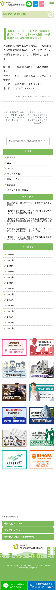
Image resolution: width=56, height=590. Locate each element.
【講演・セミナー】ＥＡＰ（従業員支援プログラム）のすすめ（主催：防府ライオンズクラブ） (37, 117)
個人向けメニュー (13, 523)
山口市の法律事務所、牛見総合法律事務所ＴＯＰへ (28, 141)
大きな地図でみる (10, 517)
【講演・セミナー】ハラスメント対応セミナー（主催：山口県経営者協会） (29, 211)
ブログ (10, 168)
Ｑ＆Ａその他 (13, 173)
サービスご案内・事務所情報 (19, 537)
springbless (33, 568)
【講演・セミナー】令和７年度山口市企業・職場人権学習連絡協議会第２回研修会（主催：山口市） (29, 221)
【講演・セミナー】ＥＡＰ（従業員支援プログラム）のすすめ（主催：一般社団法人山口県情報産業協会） (28, 34)
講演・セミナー (45, 96)
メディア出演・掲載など (18, 190)
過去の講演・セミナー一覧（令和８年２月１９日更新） (29, 204)
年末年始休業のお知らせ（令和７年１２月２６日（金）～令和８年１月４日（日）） (29, 230)
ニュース (11, 163)
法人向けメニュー (13, 530)
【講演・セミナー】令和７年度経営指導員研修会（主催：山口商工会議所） (29, 238)
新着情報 (11, 157)
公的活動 (11, 184)
